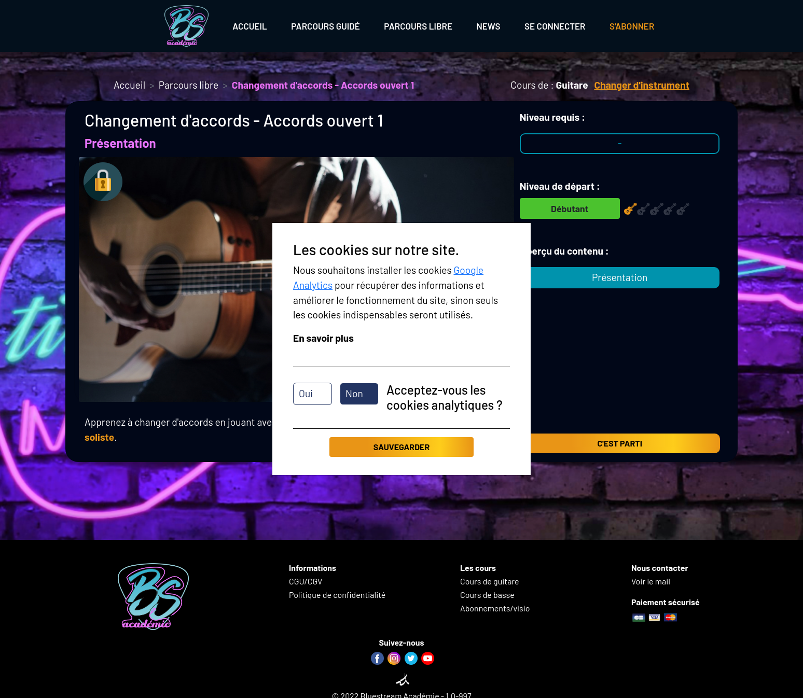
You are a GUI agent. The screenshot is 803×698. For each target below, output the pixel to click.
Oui (306, 393)
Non (354, 393)
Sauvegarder (401, 447)
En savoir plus (323, 338)
